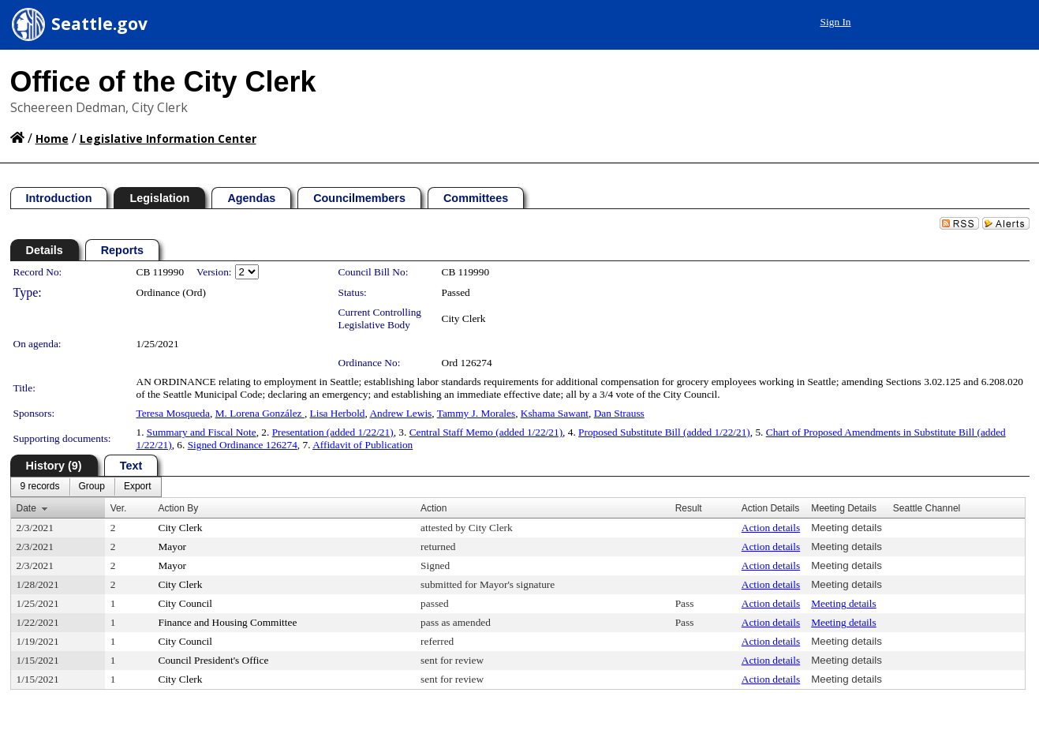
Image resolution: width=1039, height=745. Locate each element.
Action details (771, 527)
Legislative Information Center (168, 138)
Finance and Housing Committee (228, 622)
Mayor (173, 546)
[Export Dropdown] (137, 486)
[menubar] (86, 487)
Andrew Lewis (400, 413)
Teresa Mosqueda (173, 413)
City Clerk (464, 318)
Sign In (835, 22)
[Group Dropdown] (91, 486)
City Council (186, 603)
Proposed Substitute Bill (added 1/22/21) (664, 432)
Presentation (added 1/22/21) (333, 432)
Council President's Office (214, 660)
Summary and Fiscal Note (201, 432)
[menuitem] (40, 486)
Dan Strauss (619, 413)
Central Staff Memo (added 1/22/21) (485, 432)
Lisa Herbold (337, 413)
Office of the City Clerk (163, 82)
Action (433, 508)
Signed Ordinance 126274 (242, 445)
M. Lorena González (260, 413)
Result (688, 508)
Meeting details (846, 527)
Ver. (118, 508)
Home (52, 138)
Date (26, 508)
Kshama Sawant (555, 413)
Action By (179, 508)
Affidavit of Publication (362, 445)
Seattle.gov (99, 24)
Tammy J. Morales (476, 413)
